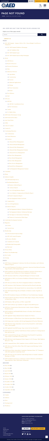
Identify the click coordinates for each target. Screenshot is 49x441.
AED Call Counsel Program (14, 236)
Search (40, 5)
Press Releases (10, 93)
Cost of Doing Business (13, 204)
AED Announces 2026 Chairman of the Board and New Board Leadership (23, 285)
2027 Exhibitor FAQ (14, 50)
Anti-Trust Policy (9, 120)
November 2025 (9, 384)
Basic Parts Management (15, 155)
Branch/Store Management (16, 166)
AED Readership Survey (13, 179)
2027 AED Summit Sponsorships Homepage (18, 55)
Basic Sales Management (15, 160)
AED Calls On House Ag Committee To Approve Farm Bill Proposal (21, 304)
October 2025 (8, 387)
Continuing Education (10, 131)
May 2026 (7, 368)
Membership (8, 231)
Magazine (7, 222)
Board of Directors (11, 63)
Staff (8, 96)
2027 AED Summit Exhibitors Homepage (17, 47)
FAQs (8, 69)
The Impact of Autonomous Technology (19, 214)
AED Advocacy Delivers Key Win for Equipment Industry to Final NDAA (23, 282)
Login (31, 1)
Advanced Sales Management (16, 147)
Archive (9, 225)
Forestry (11, 79)
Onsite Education (11, 136)
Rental (10, 90)
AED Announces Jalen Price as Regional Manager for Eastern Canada (22, 275)
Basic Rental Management (15, 158)
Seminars (9, 139)
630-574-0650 (5, 1)
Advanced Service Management (17, 152)
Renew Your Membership (11, 252)
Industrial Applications (15, 82)
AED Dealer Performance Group (13, 114)
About (6, 58)
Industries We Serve (12, 71)
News (6, 400)
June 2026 (7, 365)
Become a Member (41, 1)
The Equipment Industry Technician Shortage (20, 212)
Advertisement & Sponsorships (15, 233)
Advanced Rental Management (16, 144)
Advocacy (7, 98)
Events (4, 432)
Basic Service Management (15, 163)
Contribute (7, 171)
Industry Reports (11, 206)
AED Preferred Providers (11, 117)
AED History (10, 61)
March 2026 (8, 373)
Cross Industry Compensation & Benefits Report (21, 193)
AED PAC (9, 101)
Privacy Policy (8, 249)
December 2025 (9, 381)
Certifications (10, 133)
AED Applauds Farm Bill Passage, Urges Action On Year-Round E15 (21, 328)
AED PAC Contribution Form (16, 104)
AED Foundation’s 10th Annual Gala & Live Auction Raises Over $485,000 (23, 288)
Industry (7, 397)
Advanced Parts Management (16, 141)
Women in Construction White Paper (18, 217)
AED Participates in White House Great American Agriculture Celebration (23, 318)
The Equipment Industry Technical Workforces (21, 209)
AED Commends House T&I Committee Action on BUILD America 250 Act (23, 343)
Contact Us (7, 38)
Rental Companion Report (15, 195)
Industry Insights (9, 177)
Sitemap (7, 257)
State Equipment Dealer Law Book (17, 198)
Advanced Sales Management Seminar (18, 150)
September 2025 (9, 389)
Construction (12, 77)
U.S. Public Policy (11, 112)
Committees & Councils (13, 241)
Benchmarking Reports (13, 182)
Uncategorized (8, 403)
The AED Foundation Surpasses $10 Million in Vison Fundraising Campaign (24, 295)
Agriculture (12, 74)
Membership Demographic (13, 244)
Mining (11, 85)
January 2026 (8, 379)
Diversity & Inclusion (12, 66)
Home (3, 16)
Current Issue (10, 228)
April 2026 (7, 371)
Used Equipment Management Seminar (18, 168)
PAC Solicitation (13, 106)
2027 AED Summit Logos (13, 52)
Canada (9, 109)
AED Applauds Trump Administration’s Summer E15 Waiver (20, 315)
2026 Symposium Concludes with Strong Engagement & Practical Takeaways (24, 321)
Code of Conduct (9, 125)
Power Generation (13, 88)
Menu (44, 5)
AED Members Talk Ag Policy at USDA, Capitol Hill (17, 302)
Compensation (10, 201)
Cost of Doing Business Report (17, 190)
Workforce (7, 405)
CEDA (6, 123)
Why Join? (9, 247)
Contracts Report (13, 187)
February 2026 (8, 376)
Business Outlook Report (15, 185)
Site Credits (8, 255)
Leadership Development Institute (13, 220)
